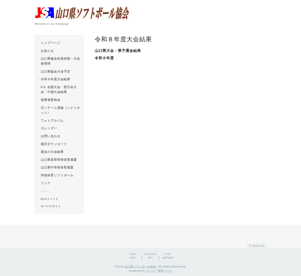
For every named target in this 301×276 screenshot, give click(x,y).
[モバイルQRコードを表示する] (60, 206)
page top (256, 245)
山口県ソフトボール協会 (140, 266)
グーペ (150, 270)
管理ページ (165, 270)
